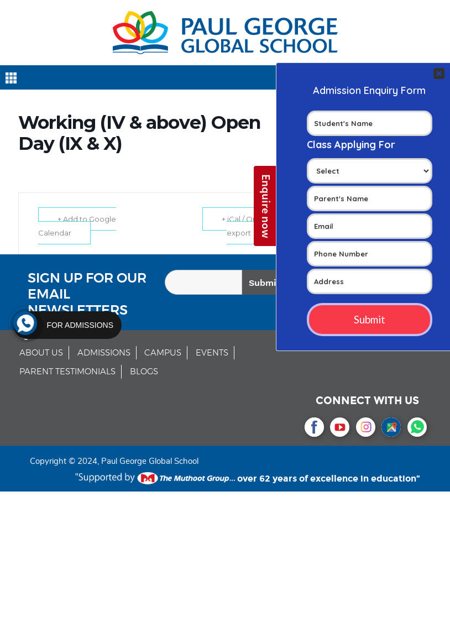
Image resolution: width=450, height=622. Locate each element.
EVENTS (212, 353)
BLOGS (144, 372)
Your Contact (369, 199)
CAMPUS (162, 353)
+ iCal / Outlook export (249, 226)
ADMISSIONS (103, 353)
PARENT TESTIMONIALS (67, 372)
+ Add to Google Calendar (77, 226)
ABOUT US (41, 353)
